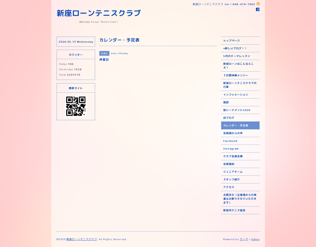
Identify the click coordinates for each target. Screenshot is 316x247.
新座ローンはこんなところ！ (238, 65)
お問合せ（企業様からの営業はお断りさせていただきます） (240, 198)
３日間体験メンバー (235, 75)
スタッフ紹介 (231, 179)
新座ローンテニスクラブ (99, 13)
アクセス (228, 187)
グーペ (244, 239)
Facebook (230, 141)
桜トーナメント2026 (236, 110)
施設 (226, 102)
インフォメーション (235, 94)
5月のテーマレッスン (236, 56)
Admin (255, 239)
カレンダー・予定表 (235, 125)
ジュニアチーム (233, 172)
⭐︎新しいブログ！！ (235, 48)
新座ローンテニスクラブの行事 (240, 85)
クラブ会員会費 (233, 156)
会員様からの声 (233, 133)
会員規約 (228, 164)
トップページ (231, 40)
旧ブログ (228, 118)
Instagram (231, 148)
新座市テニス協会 (234, 210)
